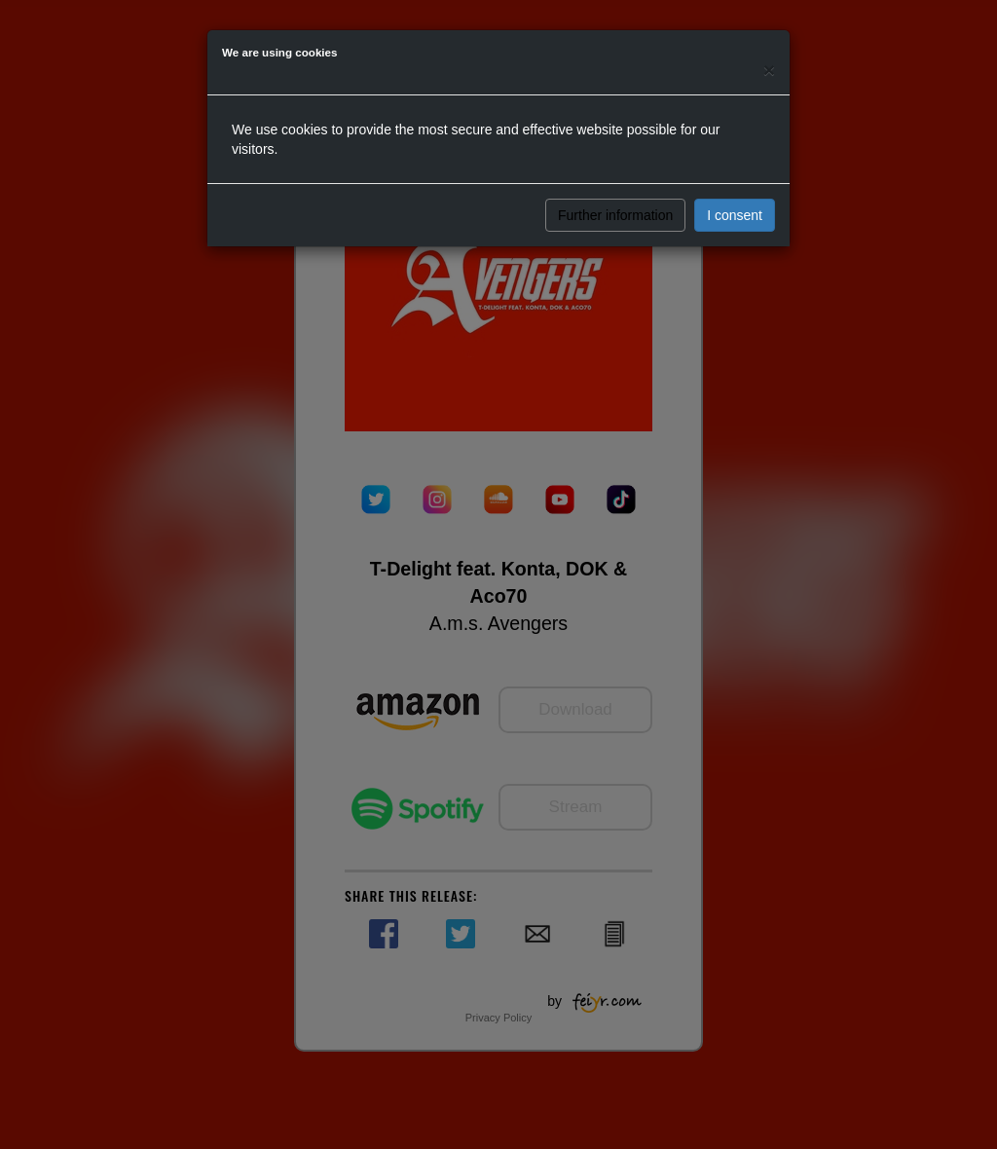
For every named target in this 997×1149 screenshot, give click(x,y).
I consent (734, 215)
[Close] (769, 69)
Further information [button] (615, 215)
